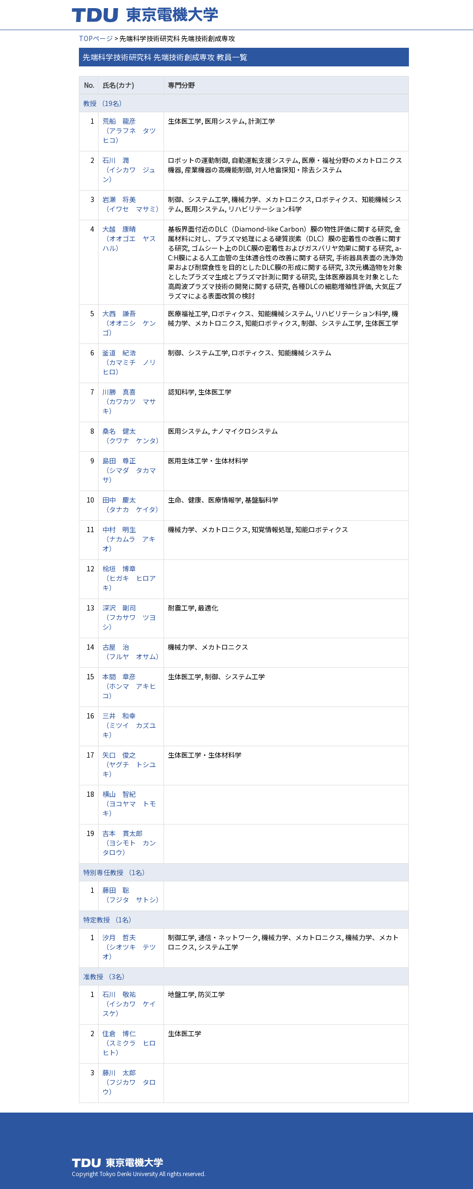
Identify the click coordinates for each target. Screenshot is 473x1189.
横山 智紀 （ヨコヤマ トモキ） (129, 803)
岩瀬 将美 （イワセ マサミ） (132, 204)
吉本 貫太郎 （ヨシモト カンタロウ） (129, 842)
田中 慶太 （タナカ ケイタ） (132, 504)
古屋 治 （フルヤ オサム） (132, 651)
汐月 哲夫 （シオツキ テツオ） (129, 946)
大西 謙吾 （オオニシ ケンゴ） (129, 323)
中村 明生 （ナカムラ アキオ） (128, 539)
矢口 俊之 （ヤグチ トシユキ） (129, 764)
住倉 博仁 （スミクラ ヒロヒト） (129, 1042)
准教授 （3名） (106, 976)
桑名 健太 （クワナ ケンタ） (132, 435)
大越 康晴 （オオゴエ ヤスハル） (129, 238)
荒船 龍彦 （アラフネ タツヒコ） (129, 130)
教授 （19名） (104, 103)
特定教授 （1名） (109, 919)
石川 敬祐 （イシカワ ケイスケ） (129, 1003)
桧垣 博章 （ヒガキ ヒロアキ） (129, 578)
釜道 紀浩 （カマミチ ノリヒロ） (129, 362)
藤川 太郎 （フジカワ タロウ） (129, 1082)
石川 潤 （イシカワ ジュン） (128, 169)
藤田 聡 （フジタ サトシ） (132, 894)
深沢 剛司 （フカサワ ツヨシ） (129, 617)
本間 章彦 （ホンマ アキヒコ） (129, 686)
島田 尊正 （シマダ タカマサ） (129, 470)
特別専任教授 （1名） (116, 872)
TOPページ (96, 38)
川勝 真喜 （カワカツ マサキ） (129, 401)
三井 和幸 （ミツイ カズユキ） (129, 725)
